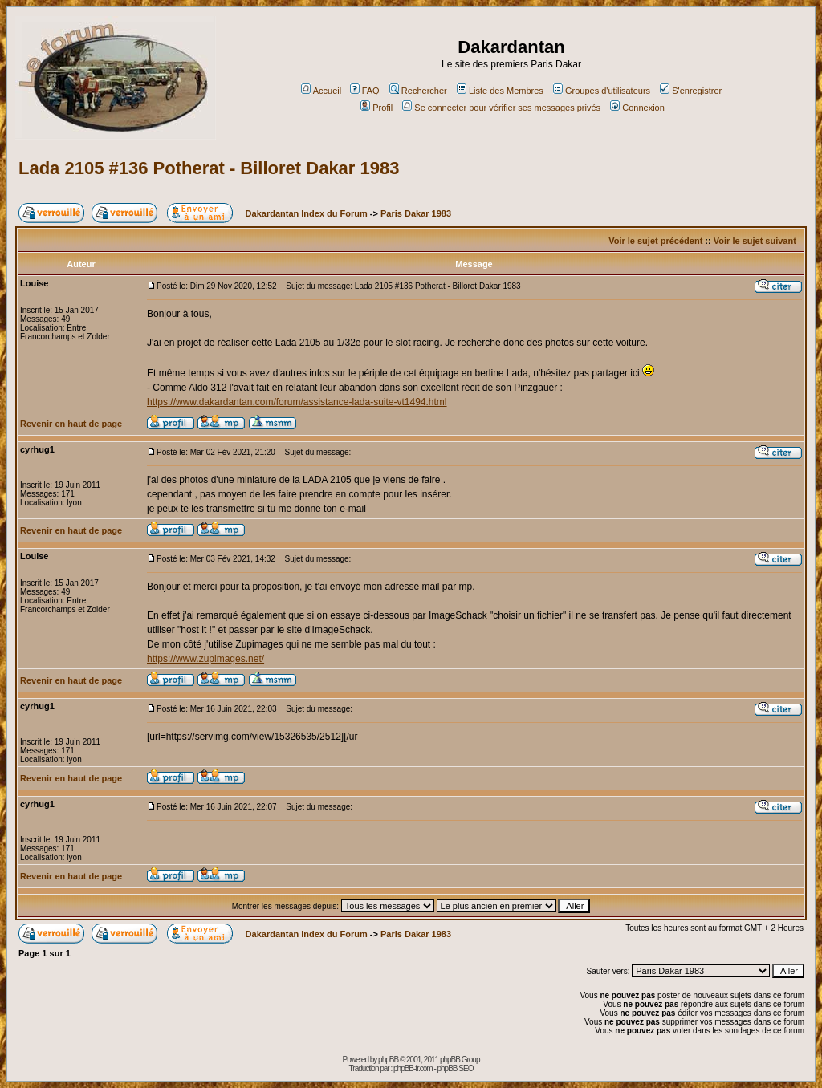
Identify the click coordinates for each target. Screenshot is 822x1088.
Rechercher (418, 90)
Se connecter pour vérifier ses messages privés (501, 107)
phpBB (388, 1059)
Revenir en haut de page (71, 423)
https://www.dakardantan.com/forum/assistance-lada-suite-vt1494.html (297, 402)
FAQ (365, 90)
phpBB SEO (455, 1068)
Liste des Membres (500, 90)
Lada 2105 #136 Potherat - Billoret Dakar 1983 (208, 168)
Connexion (637, 107)
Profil (376, 107)
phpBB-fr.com (413, 1068)
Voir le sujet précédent (655, 241)
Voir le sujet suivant (755, 241)
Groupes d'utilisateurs (601, 90)
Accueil (321, 90)
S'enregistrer (691, 90)
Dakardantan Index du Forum (307, 213)
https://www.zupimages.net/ (205, 658)
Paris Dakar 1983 (415, 213)
